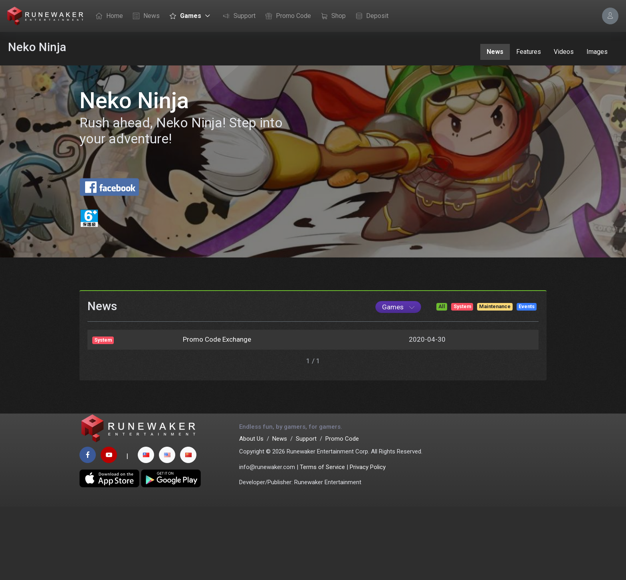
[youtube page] (109, 528)
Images (597, 51)
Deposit (370, 16)
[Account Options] (610, 16)
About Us (251, 511)
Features (528, 51)
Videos (564, 51)
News (144, 16)
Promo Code (286, 16)
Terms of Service (322, 540)
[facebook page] (87, 528)
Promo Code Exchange (217, 406)
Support (237, 16)
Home (107, 16)
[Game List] (398, 373)
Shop (331, 16)
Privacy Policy (368, 540)
